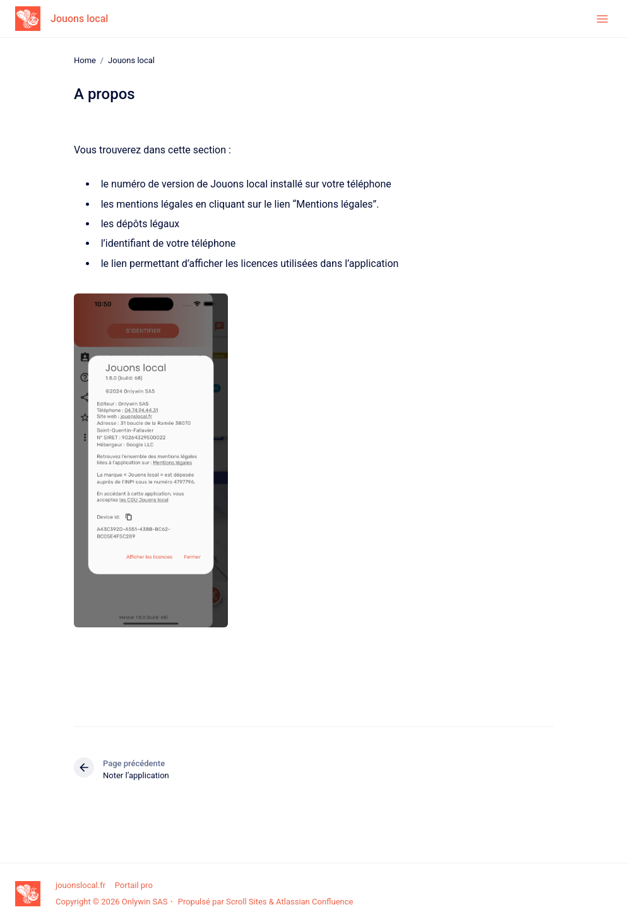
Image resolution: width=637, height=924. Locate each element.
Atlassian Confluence (314, 901)
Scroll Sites (246, 901)
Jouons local (79, 19)
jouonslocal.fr (80, 885)
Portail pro (134, 885)
